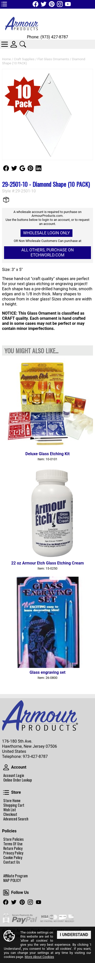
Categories (4, 44)
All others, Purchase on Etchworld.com (47, 252)
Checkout (10, 814)
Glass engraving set (48, 672)
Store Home (12, 800)
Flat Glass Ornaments (53, 59)
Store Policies (13, 839)
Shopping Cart (13, 805)
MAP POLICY (12, 880)
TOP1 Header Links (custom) (4, 4)
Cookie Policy (12, 857)
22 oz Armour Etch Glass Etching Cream (47, 563)
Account (6, 767)
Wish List (9, 809)
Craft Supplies (24, 59)
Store (6, 792)
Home (6, 59)
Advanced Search (15, 819)
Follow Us (6, 168)
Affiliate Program (15, 876)
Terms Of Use (13, 844)
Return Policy (13, 848)
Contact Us (11, 862)
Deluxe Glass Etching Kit (47, 453)
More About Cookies (39, 957)
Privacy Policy (13, 853)
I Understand (74, 934)
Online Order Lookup (17, 780)
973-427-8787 (35, 756)
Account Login (13, 775)
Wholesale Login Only (46, 233)
